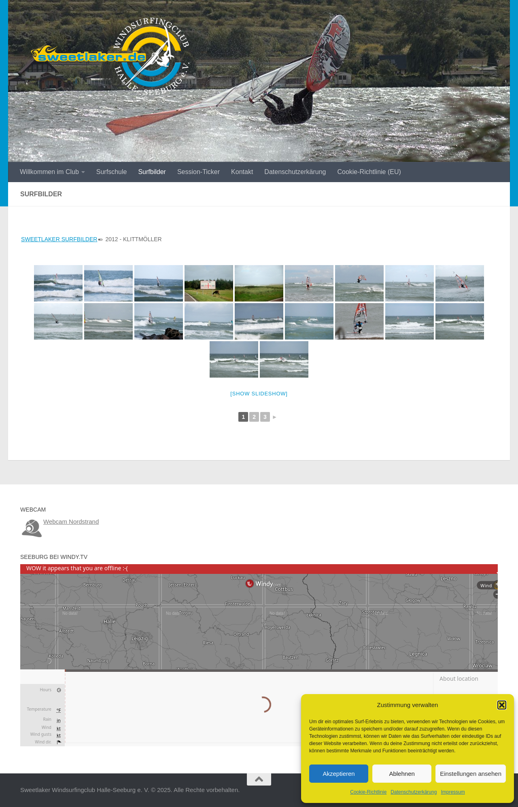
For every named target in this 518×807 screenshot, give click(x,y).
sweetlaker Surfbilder (59, 239)
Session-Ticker (198, 171)
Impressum (453, 792)
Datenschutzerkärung (414, 792)
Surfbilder (152, 171)
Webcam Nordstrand (71, 521)
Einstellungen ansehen (470, 773)
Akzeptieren (339, 773)
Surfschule (111, 171)
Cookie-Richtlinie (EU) (369, 171)
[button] (502, 705)
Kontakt (242, 171)
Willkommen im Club (49, 171)
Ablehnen (401, 773)
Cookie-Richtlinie (368, 792)
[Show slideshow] (258, 394)
